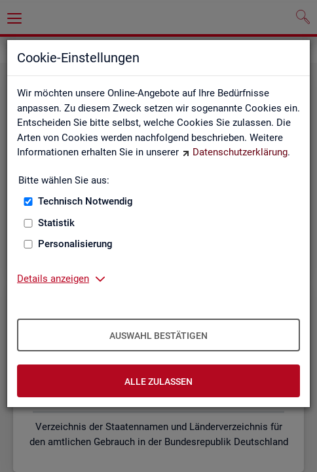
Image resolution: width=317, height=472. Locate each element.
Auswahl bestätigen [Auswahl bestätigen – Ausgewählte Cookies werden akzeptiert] (158, 335)
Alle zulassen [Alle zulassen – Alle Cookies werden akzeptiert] (158, 381)
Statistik (56, 223)
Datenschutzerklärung (240, 152)
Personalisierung (75, 244)
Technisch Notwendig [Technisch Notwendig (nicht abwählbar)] (85, 201)
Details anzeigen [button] (53, 279)
